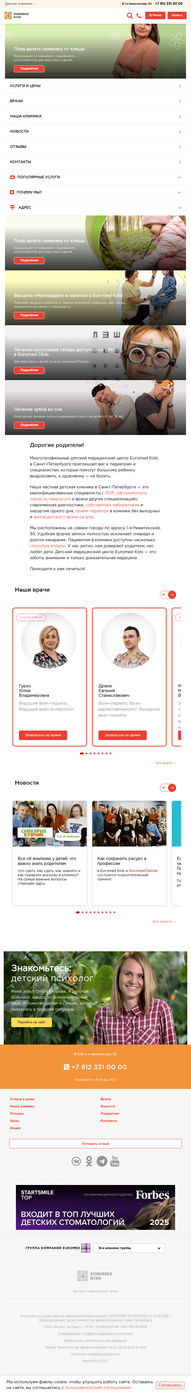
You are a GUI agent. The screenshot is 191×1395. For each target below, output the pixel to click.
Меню (155, 15)
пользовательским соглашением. (98, 1388)
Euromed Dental (143, 870)
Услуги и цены (25, 86)
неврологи (60, 499)
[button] (82, 753)
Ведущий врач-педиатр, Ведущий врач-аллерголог (46, 706)
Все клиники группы (129, 1248)
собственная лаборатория (112, 505)
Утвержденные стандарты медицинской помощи (95, 1333)
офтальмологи (131, 493)
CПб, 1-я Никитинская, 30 (95, 1054)
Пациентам (109, 1113)
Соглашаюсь (170, 1385)
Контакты (20, 162)
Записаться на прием (43, 735)
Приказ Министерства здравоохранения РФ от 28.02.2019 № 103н (95, 1347)
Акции (15, 1128)
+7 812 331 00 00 (169, 3)
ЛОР (109, 493)
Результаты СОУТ (95, 1361)
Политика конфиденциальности (95, 1354)
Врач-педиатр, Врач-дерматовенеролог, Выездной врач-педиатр (129, 709)
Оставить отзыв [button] (95, 1144)
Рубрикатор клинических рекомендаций (95, 1340)
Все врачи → (166, 763)
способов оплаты (47, 546)
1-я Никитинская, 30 (137, 4)
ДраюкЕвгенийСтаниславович (113, 691)
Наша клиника (26, 116)
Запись (177, 15)
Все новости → (164, 921)
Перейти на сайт (32, 1022)
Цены (14, 1121)
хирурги (38, 499)
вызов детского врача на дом (63, 517)
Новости (19, 131)
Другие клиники (20, 3)
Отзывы (18, 146)
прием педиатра (91, 511)
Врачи (16, 101)
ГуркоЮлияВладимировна (34, 691)
